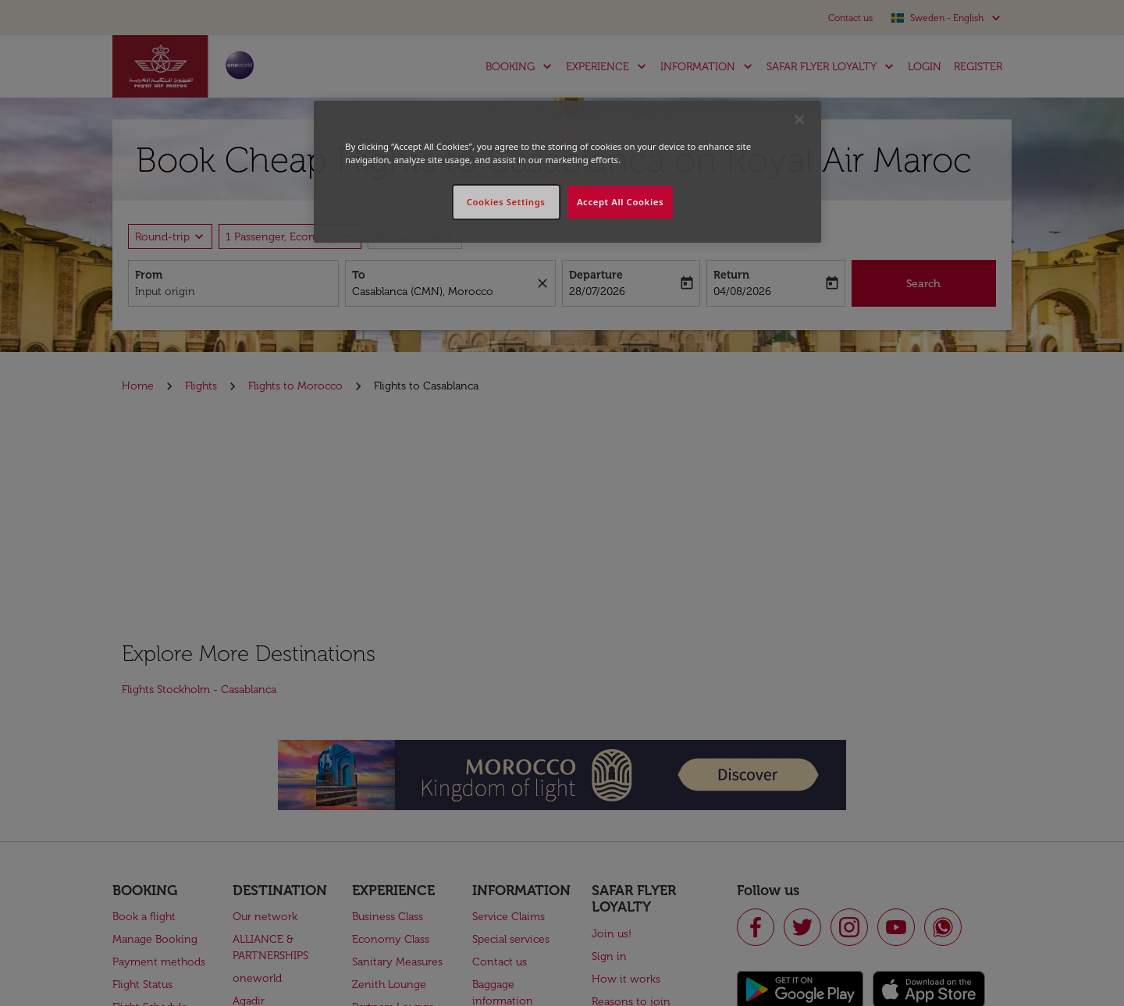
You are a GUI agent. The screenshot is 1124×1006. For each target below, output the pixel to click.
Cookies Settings (506, 202)
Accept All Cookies (620, 202)
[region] (567, 172)
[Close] (799, 119)
